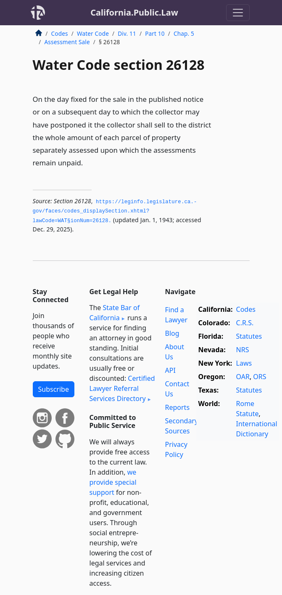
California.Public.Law (134, 12)
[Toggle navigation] (238, 12)
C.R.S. (245, 322)
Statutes (249, 336)
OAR (243, 376)
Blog (172, 333)
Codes (59, 33)
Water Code (93, 33)
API (170, 370)
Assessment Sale (67, 42)
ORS (259, 376)
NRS (242, 349)
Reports (177, 407)
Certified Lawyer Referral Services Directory (122, 388)
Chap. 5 (184, 33)
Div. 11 (127, 33)
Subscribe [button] (53, 389)
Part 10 (155, 33)
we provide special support (113, 482)
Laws (244, 363)
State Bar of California (115, 312)
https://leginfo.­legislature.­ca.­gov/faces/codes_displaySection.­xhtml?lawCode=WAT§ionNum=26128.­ (115, 211)
